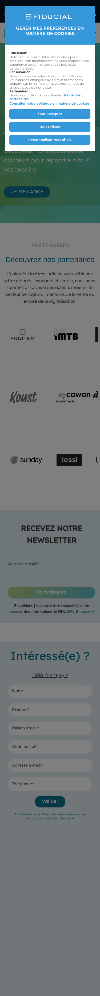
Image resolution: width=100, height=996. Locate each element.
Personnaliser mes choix (50, 140)
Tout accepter (50, 114)
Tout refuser (50, 127)
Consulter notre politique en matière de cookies (49, 103)
